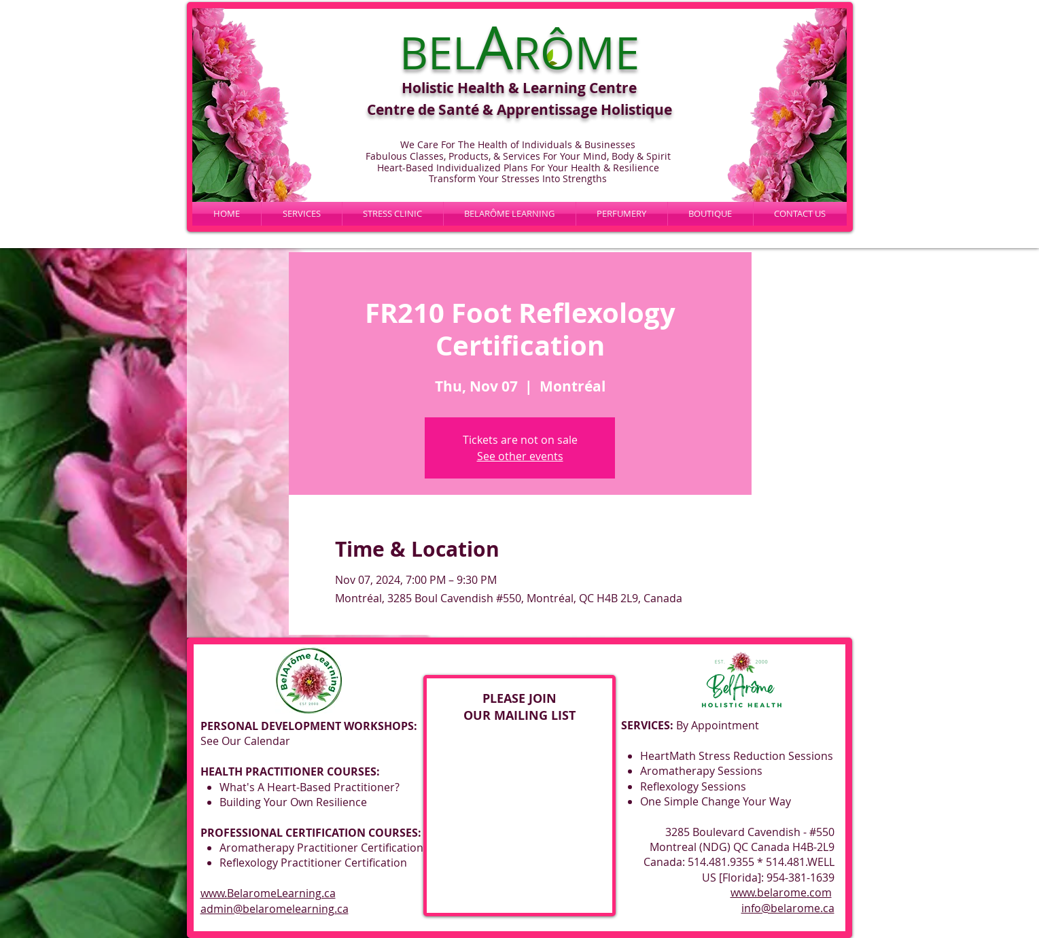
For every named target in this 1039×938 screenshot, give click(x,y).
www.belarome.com (781, 892)
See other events (520, 456)
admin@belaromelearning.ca (274, 908)
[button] (510, 214)
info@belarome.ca (787, 908)
